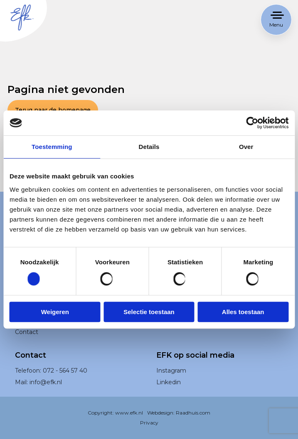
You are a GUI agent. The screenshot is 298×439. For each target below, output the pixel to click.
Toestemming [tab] (52, 146)
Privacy (149, 433)
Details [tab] (149, 146)
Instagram (172, 381)
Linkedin (170, 392)
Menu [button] (276, 25)
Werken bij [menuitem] (31, 330)
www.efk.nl (129, 423)
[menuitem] (220, 381)
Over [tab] (246, 146)
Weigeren (55, 311)
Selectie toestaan (149, 311)
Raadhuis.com (192, 423)
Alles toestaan (243, 311)
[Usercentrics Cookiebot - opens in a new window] (252, 123)
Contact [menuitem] (27, 342)
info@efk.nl (46, 392)
